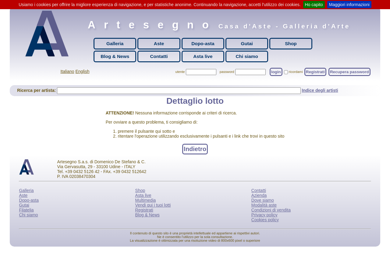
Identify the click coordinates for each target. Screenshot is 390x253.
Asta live (202, 56)
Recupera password (349, 72)
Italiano (67, 71)
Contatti (159, 56)
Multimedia (145, 200)
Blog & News (115, 56)
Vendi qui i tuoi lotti (153, 205)
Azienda (259, 195)
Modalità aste (264, 205)
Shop (290, 43)
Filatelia (26, 210)
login (276, 72)
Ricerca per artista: (37, 90)
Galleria (114, 43)
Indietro (195, 149)
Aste (159, 43)
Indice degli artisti (320, 90)
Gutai (247, 43)
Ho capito (314, 4)
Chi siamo (247, 56)
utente (180, 72)
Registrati (315, 72)
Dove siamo (262, 200)
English (83, 71)
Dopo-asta (202, 43)
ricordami (296, 72)
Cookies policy (265, 219)
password (227, 72)
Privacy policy (264, 214)
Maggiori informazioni (349, 4)
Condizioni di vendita (271, 210)
